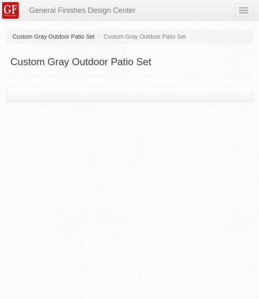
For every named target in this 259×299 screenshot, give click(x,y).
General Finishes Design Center (82, 10)
